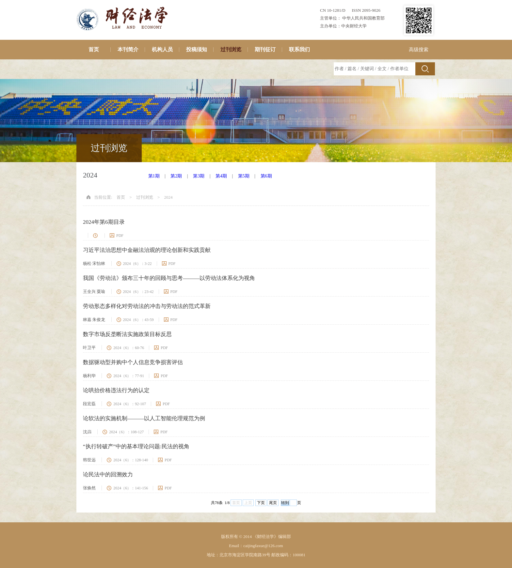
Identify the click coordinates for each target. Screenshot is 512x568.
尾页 (273, 502)
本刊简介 (128, 49)
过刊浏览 (230, 49)
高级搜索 (418, 49)
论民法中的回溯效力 (108, 474)
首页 (93, 49)
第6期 (266, 176)
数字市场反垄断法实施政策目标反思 (127, 334)
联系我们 (299, 49)
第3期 (198, 176)
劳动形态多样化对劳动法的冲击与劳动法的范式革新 (147, 306)
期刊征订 (265, 49)
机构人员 (162, 49)
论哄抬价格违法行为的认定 (116, 390)
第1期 (154, 176)
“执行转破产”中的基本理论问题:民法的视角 (136, 446)
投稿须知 (196, 49)
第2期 (176, 176)
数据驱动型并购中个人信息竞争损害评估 (133, 362)
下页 (261, 502)
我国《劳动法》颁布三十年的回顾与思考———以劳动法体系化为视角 (169, 278)
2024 (168, 197)
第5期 (243, 176)
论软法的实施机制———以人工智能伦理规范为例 (144, 418)
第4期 (221, 176)
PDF (119, 235)
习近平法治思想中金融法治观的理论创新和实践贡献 (147, 250)
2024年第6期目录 (104, 222)
